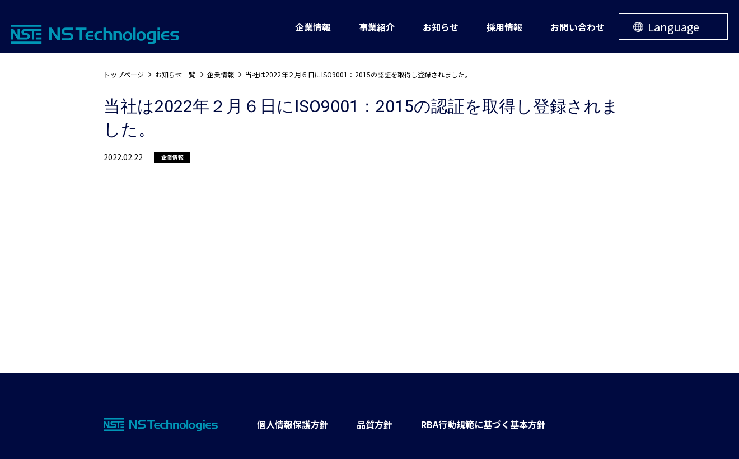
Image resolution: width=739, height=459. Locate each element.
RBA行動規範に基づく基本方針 (483, 424)
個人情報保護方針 (293, 424)
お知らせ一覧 (175, 74)
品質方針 (374, 424)
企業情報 (220, 74)
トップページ (124, 74)
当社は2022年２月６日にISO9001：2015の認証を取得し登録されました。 (358, 74)
